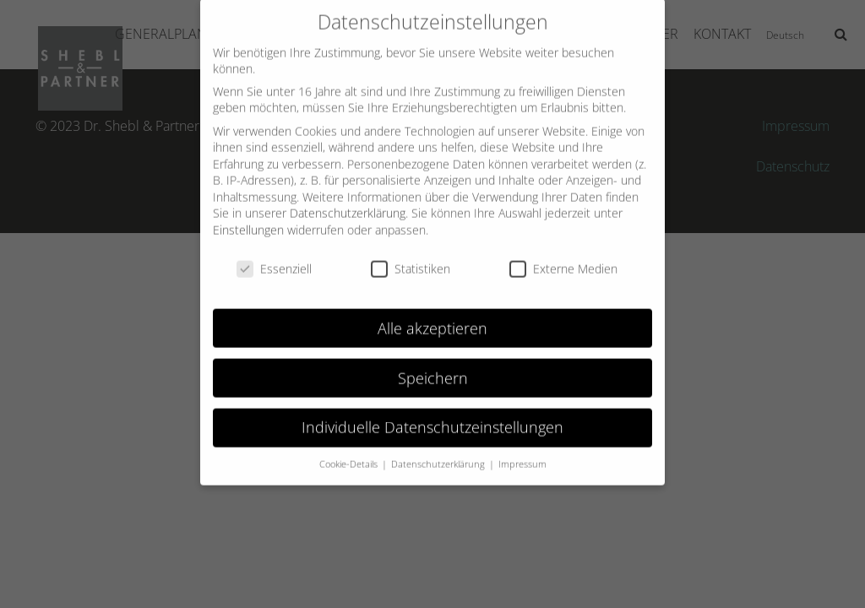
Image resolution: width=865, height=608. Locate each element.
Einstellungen (248, 219)
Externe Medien (563, 258)
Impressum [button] (522, 453)
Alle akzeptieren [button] (432, 317)
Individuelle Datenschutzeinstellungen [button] (432, 416)
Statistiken (410, 258)
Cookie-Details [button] (349, 453)
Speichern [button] (433, 366)
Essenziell (274, 258)
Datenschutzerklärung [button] (439, 453)
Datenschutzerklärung (347, 202)
